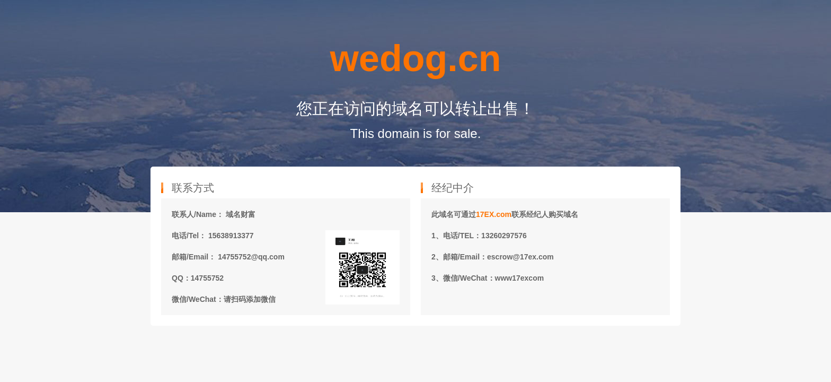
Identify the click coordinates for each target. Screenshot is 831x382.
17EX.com (493, 214)
